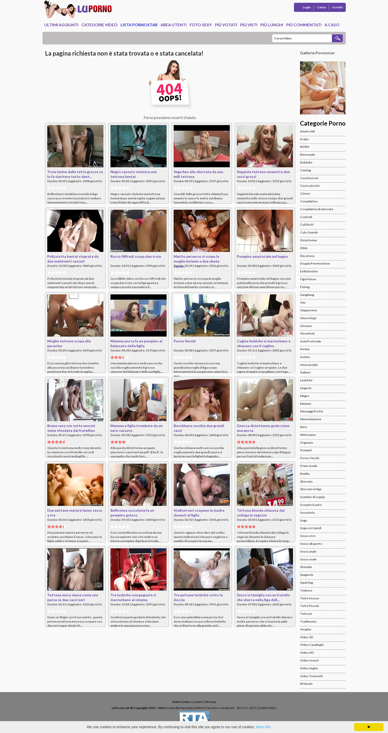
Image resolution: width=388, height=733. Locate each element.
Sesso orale (308, 559)
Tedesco (306, 590)
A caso (332, 24)
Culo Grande (309, 232)
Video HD (307, 652)
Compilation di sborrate (316, 209)
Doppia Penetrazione (315, 263)
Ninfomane (308, 435)
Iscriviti (337, 7)
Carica (321, 7)
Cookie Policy (267, 708)
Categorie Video (99, 24)
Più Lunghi (271, 24)
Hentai (304, 349)
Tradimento (308, 621)
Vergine (305, 629)
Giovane (306, 326)
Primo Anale (308, 466)
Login (307, 7)
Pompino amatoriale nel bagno (262, 256)
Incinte (305, 357)
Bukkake (306, 162)
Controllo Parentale (180, 708)
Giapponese (308, 310)
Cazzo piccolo (310, 185)
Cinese (305, 193)
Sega (303, 520)
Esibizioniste (309, 271)
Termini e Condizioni (220, 708)
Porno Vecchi (185, 341)
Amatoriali (307, 131)
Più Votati (226, 24)
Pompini (306, 450)
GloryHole (307, 333)
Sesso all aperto (311, 544)
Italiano (305, 372)
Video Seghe (309, 668)
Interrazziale (309, 365)
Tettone (306, 614)
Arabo (304, 139)
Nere (303, 427)
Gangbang (307, 295)
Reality (305, 474)
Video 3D (306, 637)
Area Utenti (174, 24)
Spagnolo (306, 575)
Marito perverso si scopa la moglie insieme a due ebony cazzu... (196, 261)
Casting (305, 170)
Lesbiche (306, 380)
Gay (302, 302)
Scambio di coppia (312, 497)
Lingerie (305, 388)
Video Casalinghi (312, 645)
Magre (304, 396)
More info (263, 727)
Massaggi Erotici (311, 411)
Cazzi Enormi (309, 178)
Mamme (305, 404)
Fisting (305, 287)
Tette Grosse (309, 598)
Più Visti (248, 24)
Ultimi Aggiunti (61, 24)
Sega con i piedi (310, 528)
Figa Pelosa (308, 279)
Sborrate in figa (310, 489)
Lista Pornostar (139, 24)
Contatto (197, 702)
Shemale (306, 567)
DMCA (199, 708)
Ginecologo (308, 318)
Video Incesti (309, 660)
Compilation (308, 201)
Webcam (306, 683)
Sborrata (306, 481)
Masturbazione (310, 419)
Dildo (304, 248)
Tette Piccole (309, 606)
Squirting (306, 582)
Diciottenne (308, 240)
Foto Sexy (201, 24)
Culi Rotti (306, 224)
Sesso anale (308, 551)
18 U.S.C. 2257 (246, 708)
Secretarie (307, 512)
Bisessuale (307, 154)
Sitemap (210, 702)
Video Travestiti (311, 676)
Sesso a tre (307, 536)
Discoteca (307, 256)
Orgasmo (306, 442)
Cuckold (306, 217)
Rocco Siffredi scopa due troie (135, 256)
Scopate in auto (311, 505)
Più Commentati (304, 24)
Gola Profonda (310, 341)
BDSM (304, 147)
